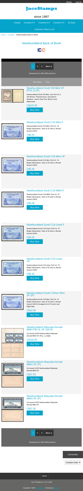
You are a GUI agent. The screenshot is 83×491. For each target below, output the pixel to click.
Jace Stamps (40, 488)
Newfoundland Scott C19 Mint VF (46, 156)
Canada (11, 35)
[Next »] (49, 66)
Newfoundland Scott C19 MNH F (45, 190)
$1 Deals (71, 23)
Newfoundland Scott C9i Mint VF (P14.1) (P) (45, 89)
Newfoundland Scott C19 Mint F (45, 122)
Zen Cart (57, 488)
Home (69, 2)
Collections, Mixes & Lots (44, 29)
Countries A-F (29, 23)
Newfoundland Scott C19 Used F (45, 224)
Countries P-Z (58, 23)
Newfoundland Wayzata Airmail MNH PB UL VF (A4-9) (44, 328)
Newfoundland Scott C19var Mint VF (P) (45, 294)
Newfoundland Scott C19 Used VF (44, 260)
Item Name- (37, 82)
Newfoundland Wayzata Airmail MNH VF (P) (44, 363)
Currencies (73, 454)
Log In (78, 2)
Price (48, 82)
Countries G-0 (44, 23)
